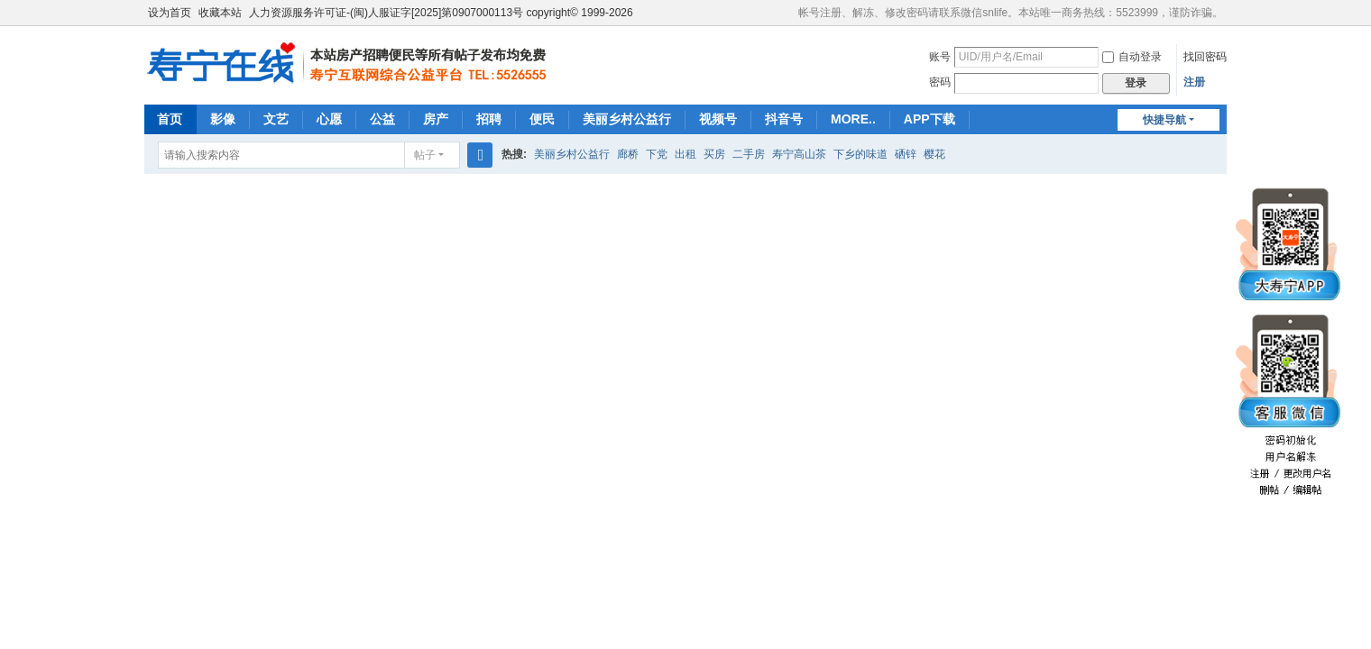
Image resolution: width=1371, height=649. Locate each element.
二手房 (748, 154)
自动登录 (1132, 56)
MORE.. (853, 119)
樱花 (934, 154)
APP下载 (929, 119)
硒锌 (905, 154)
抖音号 (784, 119)
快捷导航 (1164, 120)
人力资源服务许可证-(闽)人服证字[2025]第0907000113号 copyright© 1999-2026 (441, 12)
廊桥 (628, 154)
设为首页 (169, 12)
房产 (435, 119)
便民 (542, 119)
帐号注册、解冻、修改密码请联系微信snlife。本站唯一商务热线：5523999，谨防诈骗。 (1010, 12)
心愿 (329, 119)
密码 (940, 82)
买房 (714, 154)
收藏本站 (220, 12)
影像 (222, 119)
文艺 (276, 119)
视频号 (718, 119)
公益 (382, 119)
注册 (1194, 82)
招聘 (488, 119)
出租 (685, 154)
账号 (940, 56)
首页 (169, 119)
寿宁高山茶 (799, 154)
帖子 (425, 155)
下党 (656, 154)
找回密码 (1205, 56)
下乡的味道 (860, 154)
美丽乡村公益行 (627, 119)
